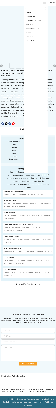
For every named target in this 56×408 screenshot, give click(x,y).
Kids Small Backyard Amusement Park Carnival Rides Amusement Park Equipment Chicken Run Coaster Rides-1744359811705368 (13, 390)
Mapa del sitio (38, 402)
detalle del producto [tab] (26, 129)
